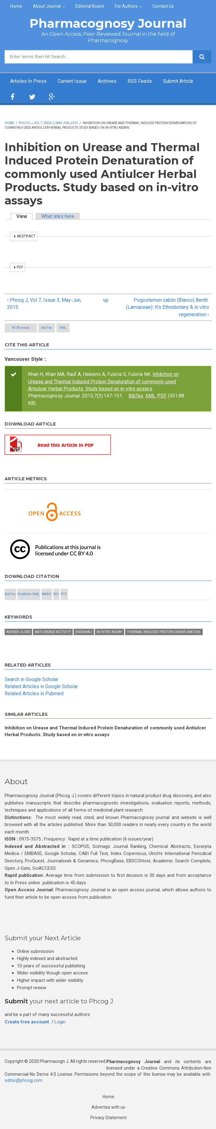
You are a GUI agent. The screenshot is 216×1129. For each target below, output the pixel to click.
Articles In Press (28, 81)
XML (63, 328)
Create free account (27, 1022)
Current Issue (72, 81)
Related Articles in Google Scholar (41, 686)
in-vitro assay (109, 632)
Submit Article (178, 81)
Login (60, 1022)
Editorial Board (89, 6)
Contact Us (163, 6)
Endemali (83, 632)
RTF (64, 594)
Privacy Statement (108, 1117)
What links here (57, 216)
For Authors (126, 6)
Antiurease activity (53, 632)
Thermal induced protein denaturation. (164, 632)
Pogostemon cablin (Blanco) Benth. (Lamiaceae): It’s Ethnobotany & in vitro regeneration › (167, 307)
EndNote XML (28, 594)
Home (16, 6)
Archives (107, 81)
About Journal (47, 6)
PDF (162, 396)
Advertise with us (108, 1107)
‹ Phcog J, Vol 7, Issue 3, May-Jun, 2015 (44, 303)
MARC (46, 594)
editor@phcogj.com (24, 1080)
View (24, 216)
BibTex (46, 328)
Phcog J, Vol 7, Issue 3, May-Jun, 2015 (48, 123)
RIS (56, 594)
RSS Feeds (140, 81)
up (105, 300)
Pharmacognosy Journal (108, 23)
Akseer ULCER (18, 632)
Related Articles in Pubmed (34, 693)
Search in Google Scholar (31, 679)
